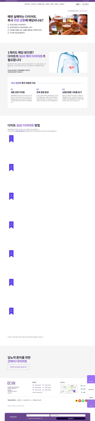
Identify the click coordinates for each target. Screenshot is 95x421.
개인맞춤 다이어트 (41, 4)
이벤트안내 (62, 4)
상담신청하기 (71, 418)
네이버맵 (83, 389)
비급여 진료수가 (27, 400)
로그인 (84, 0)
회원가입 (87, 0)
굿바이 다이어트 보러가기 (18, 367)
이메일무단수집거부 (37, 400)
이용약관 (19, 400)
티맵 (83, 392)
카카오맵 (83, 385)
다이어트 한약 (33, 4)
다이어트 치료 (27, 4)
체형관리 (47, 4)
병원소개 (57, 4)
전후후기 (52, 4)
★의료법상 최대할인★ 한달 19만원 (12, 0)
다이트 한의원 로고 (9, 4)
